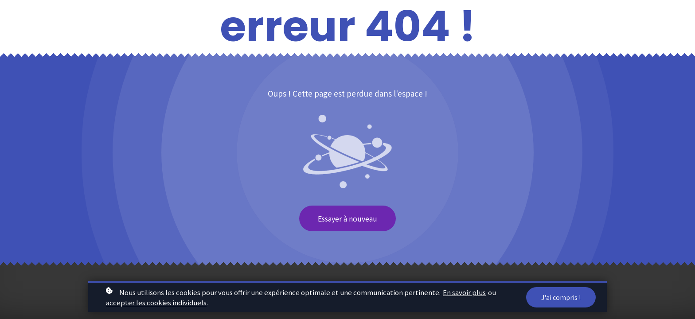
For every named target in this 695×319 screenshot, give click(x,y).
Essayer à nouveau (347, 218)
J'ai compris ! (561, 298)
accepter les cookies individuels (156, 303)
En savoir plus (464, 293)
